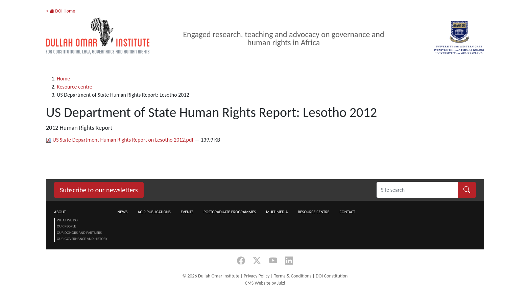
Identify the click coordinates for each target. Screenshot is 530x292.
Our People (66, 226)
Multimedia (277, 212)
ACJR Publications (154, 212)
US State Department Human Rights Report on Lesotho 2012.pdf (120, 140)
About (60, 212)
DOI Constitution (331, 276)
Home (63, 78)
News (123, 212)
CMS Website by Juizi (265, 283)
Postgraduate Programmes (229, 212)
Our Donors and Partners (79, 232)
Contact (347, 212)
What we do (67, 220)
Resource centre (74, 86)
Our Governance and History (82, 239)
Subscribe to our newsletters (99, 190)
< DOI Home (60, 11)
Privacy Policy (257, 276)
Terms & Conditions (292, 276)
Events (187, 212)
